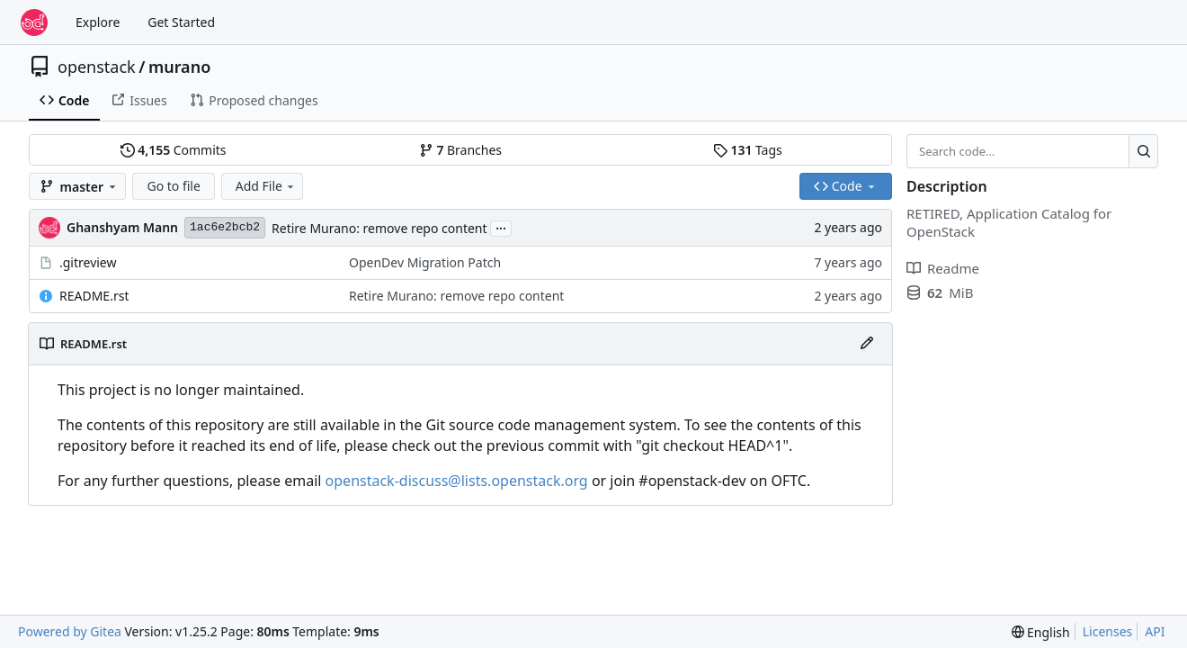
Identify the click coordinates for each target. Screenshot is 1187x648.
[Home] (34, 22)
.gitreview (88, 262)
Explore (98, 22)
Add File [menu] (266, 185)
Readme (942, 268)
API (1155, 631)
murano (179, 67)
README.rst (94, 295)
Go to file (173, 185)
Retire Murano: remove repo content (379, 228)
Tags (747, 149)
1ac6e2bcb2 (225, 227)
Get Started (181, 22)
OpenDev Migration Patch (425, 262)
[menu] (1041, 632)
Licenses (1108, 631)
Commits (173, 149)
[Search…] (1143, 151)
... (500, 226)
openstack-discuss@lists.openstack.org (457, 480)
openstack (97, 67)
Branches (460, 149)
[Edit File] (866, 343)
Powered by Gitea (69, 631)
